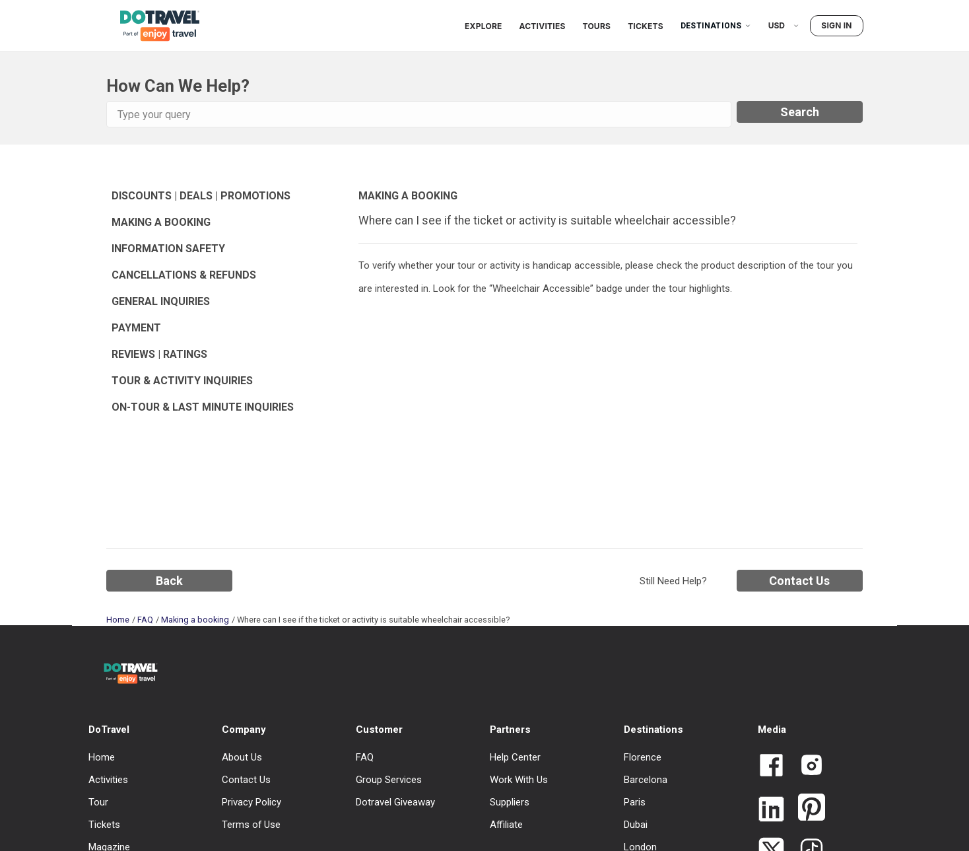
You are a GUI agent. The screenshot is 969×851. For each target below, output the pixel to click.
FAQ (145, 620)
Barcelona (645, 780)
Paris (635, 802)
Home (117, 620)
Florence (642, 757)
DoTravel (108, 729)
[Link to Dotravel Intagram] (806, 766)
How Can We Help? (178, 86)
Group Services (389, 780)
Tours (597, 26)
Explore (483, 26)
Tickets (645, 26)
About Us (242, 757)
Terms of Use (251, 825)
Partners (510, 729)
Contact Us (799, 581)
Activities (542, 26)
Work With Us (519, 780)
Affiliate (506, 825)
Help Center (515, 757)
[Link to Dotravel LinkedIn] (771, 810)
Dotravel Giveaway (395, 802)
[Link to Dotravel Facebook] (771, 766)
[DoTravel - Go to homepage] (151, 25)
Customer (379, 729)
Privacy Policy (251, 802)
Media (772, 729)
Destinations (716, 25)
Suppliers (509, 802)
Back (169, 581)
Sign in (836, 25)
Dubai (636, 825)
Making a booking (195, 620)
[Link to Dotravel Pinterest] (806, 808)
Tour (98, 802)
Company (244, 729)
